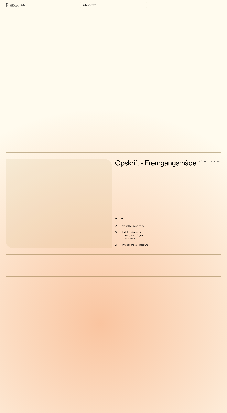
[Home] (17, 5)
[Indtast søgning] (114, 5)
